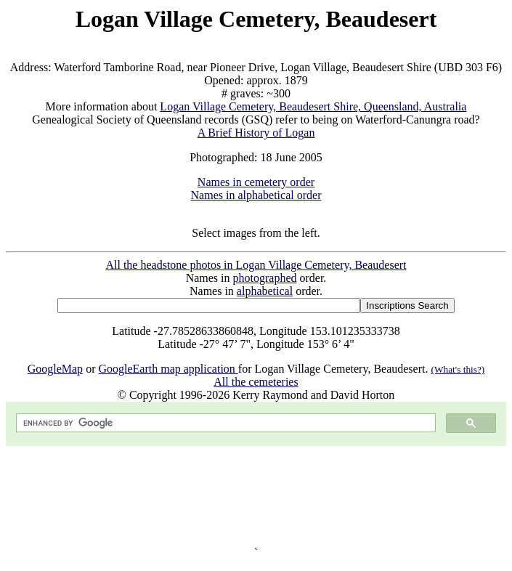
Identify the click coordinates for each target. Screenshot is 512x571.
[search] (224, 423)
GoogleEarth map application (167, 369)
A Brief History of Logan (256, 132)
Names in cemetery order (256, 182)
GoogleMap (55, 369)
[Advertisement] (256, 496)
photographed (265, 278)
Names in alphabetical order (256, 195)
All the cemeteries (256, 382)
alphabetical (265, 291)
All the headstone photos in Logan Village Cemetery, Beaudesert (255, 265)
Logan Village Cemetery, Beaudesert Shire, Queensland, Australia (313, 106)
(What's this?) (457, 369)
